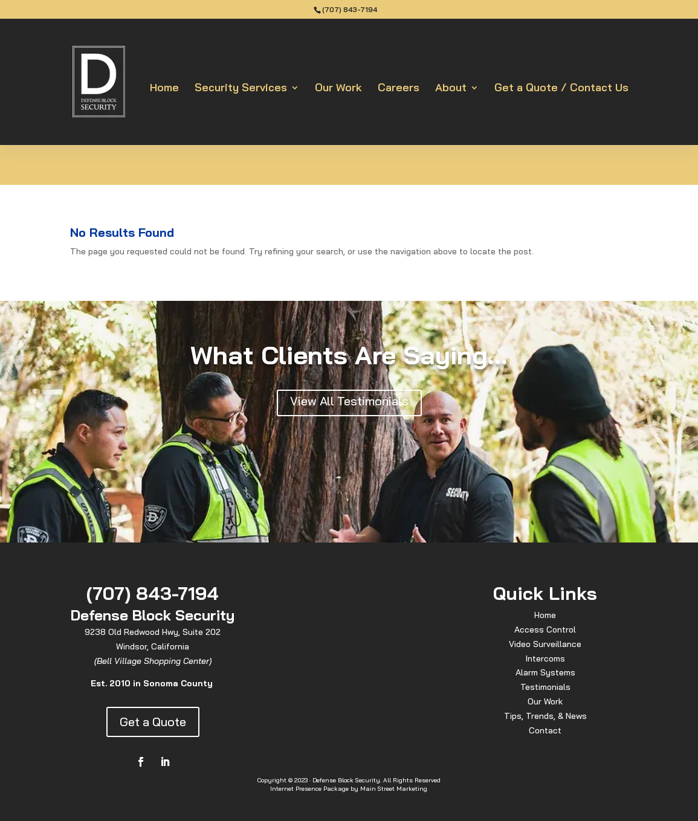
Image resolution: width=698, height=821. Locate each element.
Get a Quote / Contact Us (561, 88)
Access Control (545, 629)
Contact (545, 730)
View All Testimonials (349, 400)
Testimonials (545, 686)
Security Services (241, 88)
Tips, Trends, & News (545, 715)
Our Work (338, 88)
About (451, 88)
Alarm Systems (545, 672)
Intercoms (545, 658)
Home (164, 88)
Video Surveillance (545, 644)
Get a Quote (153, 721)
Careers (398, 88)
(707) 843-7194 (349, 9)
